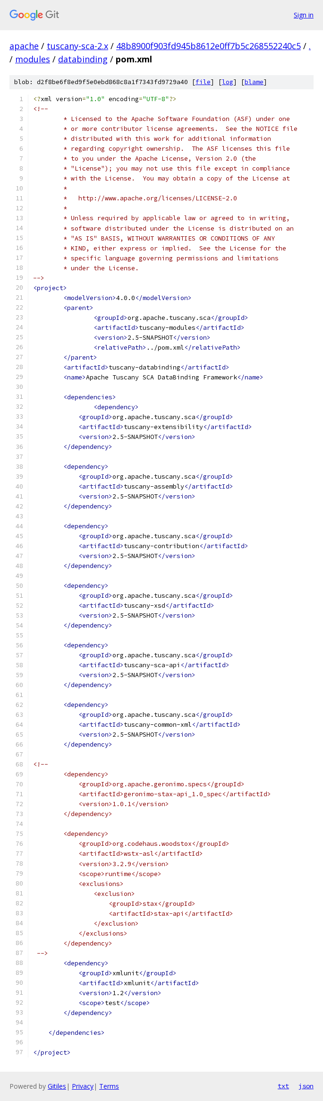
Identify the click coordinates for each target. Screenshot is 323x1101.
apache (24, 46)
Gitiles (57, 1086)
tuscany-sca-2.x (77, 46)
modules (32, 59)
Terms (109, 1086)
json (306, 1086)
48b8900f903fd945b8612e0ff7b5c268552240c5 (208, 46)
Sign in (304, 14)
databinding (83, 59)
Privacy (83, 1086)
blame (254, 82)
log (227, 82)
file (203, 82)
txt (283, 1086)
